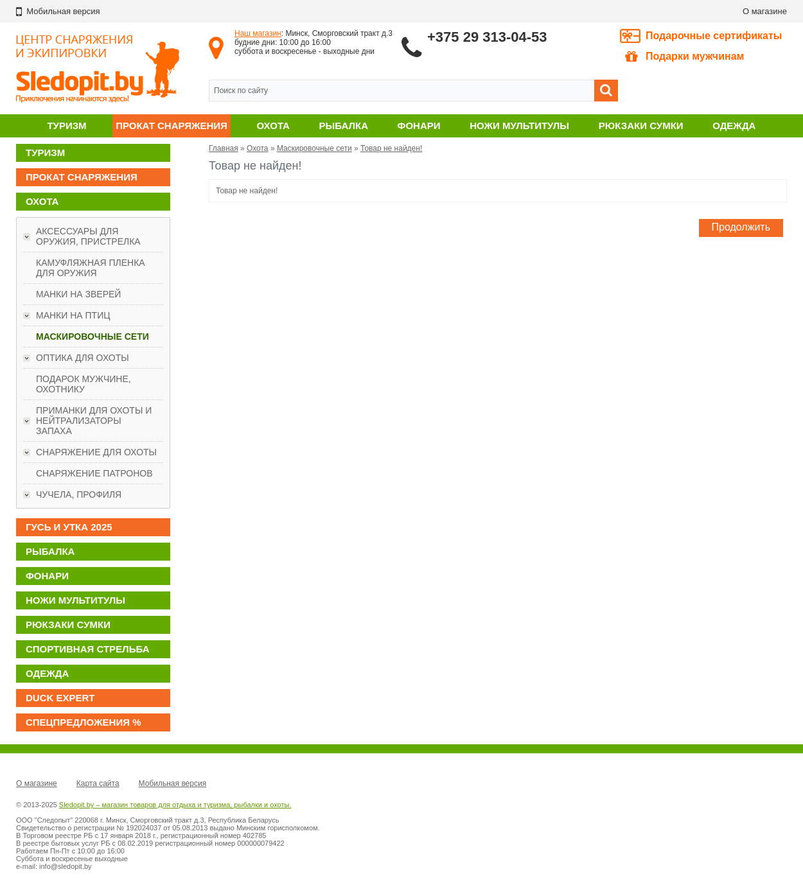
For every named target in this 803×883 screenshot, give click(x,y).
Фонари (419, 125)
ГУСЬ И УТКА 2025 (69, 526)
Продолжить (741, 227)
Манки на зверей (78, 294)
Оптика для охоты (82, 358)
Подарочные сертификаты (714, 35)
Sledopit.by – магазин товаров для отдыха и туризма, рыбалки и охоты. (175, 805)
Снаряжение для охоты (96, 452)
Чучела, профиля (78, 494)
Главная (223, 148)
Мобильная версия (173, 783)
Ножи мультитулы (519, 125)
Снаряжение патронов (94, 473)
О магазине (765, 11)
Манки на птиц (73, 315)
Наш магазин (257, 33)
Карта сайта (97, 783)
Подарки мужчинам (684, 56)
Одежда (733, 125)
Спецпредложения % (83, 722)
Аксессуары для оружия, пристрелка (88, 236)
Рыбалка (343, 125)
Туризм (66, 125)
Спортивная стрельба (87, 648)
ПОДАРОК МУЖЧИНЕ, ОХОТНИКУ (83, 384)
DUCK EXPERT (60, 697)
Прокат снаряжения (171, 125)
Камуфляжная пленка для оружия (90, 268)
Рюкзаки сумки (641, 125)
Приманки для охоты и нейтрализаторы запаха (94, 420)
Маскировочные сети (92, 336)
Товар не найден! (391, 148)
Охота (273, 125)
